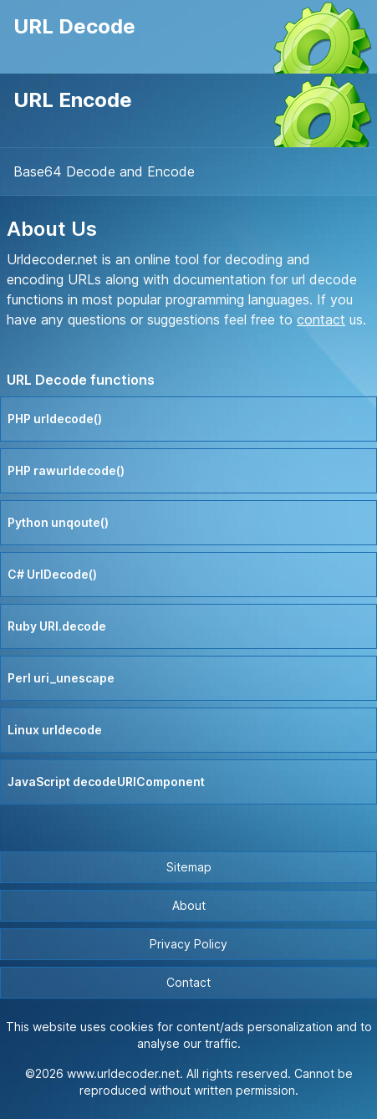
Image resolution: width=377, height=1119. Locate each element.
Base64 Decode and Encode (104, 171)
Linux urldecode (55, 730)
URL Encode (72, 100)
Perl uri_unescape (61, 678)
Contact (188, 982)
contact (321, 319)
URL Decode (74, 26)
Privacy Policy (188, 944)
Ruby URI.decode (57, 626)
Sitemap (188, 867)
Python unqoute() (58, 522)
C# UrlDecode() (52, 574)
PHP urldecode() (55, 418)
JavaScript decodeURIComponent (106, 781)
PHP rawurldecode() (66, 470)
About (189, 905)
